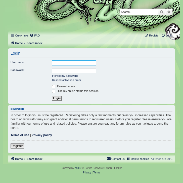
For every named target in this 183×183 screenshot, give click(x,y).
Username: (18, 62)
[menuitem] (35, 35)
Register (17, 146)
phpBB (78, 168)
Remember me (63, 86)
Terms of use (20, 135)
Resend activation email (66, 80)
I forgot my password (65, 75)
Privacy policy (42, 135)
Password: (18, 69)
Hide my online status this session (75, 90)
